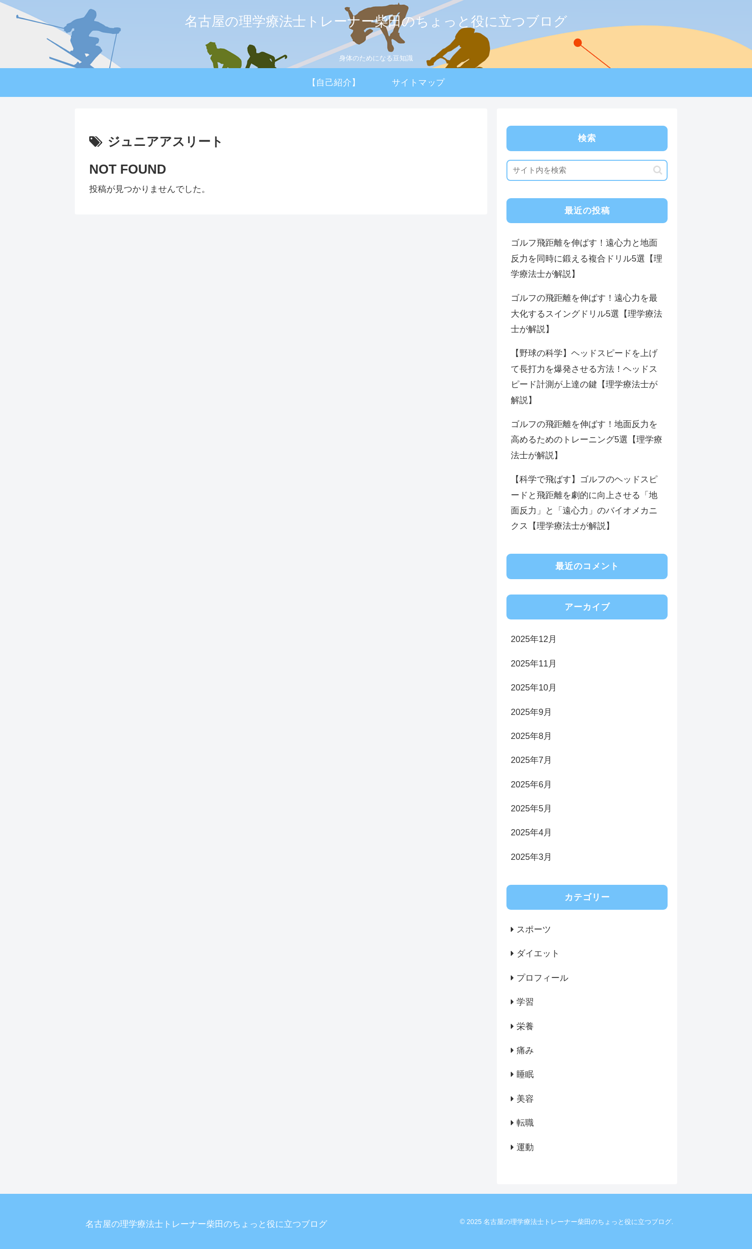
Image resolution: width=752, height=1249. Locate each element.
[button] (657, 170)
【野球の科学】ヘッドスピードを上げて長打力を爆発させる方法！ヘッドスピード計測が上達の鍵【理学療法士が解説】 (584, 376)
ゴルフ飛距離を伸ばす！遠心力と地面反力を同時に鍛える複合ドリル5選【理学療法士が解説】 (586, 258)
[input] (587, 170)
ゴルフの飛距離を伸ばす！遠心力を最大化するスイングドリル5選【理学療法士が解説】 (586, 313)
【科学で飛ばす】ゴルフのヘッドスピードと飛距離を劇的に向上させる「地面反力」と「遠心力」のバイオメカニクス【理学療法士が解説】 (584, 503)
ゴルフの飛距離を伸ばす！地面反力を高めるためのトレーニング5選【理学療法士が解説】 (586, 439)
